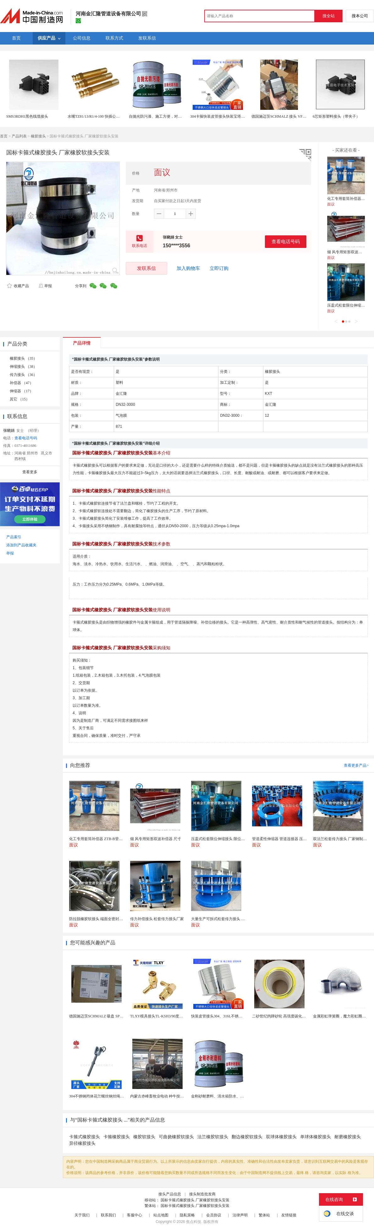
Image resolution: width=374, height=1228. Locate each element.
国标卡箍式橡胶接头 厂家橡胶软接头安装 (195, 1200)
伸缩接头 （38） (23, 366)
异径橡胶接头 (82, 1143)
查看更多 (29, 472)
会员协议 (213, 1215)
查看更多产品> (356, 765)
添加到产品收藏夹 (21, 545)
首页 (4, 136)
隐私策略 (187, 1215)
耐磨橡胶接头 (347, 1136)
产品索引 (13, 537)
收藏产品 (18, 286)
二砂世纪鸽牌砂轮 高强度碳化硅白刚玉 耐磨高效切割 (296, 1016)
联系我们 (108, 1215)
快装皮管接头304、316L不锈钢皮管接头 (224, 1016)
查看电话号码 (286, 241)
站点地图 (160, 1215)
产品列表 (19, 136)
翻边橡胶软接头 (247, 1136)
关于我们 (82, 1215)
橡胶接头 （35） (23, 358)
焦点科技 (193, 1222)
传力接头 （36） (23, 375)
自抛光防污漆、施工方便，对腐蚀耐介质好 (165, 116)
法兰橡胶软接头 (212, 1136)
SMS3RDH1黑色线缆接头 (27, 116)
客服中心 (134, 1215)
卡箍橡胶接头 (116, 1136)
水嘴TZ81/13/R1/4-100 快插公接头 (96, 116)
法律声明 (240, 1215)
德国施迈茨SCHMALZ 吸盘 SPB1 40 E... (102, 1016)
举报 (45, 286)
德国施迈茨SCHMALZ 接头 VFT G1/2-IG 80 (287, 116)
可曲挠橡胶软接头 (176, 1136)
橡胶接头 (38, 136)
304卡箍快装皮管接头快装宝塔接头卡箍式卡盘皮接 (232, 116)
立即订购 (219, 268)
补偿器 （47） (21, 383)
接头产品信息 (169, 1194)
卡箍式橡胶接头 (84, 1136)
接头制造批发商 (202, 1194)
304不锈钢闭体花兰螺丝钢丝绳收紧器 (100, 1096)
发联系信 (146, 268)
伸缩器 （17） (21, 391)
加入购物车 (188, 268)
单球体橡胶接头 (315, 1136)
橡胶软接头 (144, 1136)
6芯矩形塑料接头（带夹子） (336, 116)
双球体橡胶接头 (281, 1136)
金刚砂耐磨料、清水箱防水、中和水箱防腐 (227, 1096)
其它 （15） (20, 399)
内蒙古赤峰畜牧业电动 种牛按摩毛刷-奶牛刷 (167, 1096)
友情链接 (288, 1215)
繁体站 (264, 1215)
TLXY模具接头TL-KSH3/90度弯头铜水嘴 (164, 1016)
